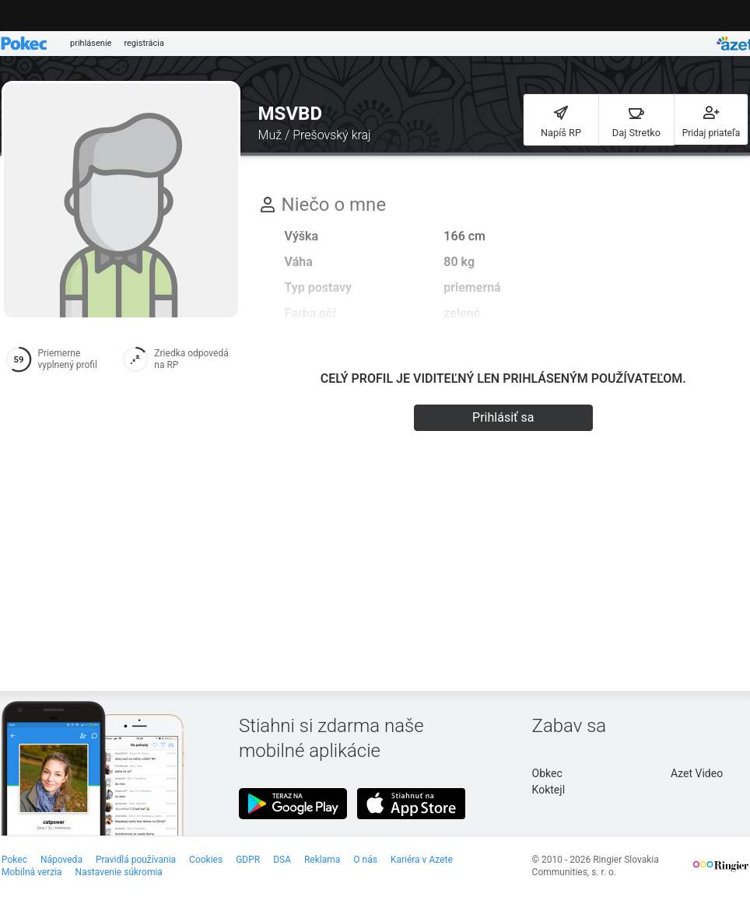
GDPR (248, 859)
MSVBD (290, 113)
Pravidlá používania (136, 859)
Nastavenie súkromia (119, 872)
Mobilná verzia (32, 872)
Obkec (547, 773)
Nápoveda (61, 859)
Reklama (322, 859)
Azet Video (697, 773)
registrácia (144, 43)
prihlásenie (90, 43)
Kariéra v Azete (422, 859)
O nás (365, 859)
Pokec (14, 859)
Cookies (206, 859)
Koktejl (548, 789)
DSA (282, 859)
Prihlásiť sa (503, 417)
